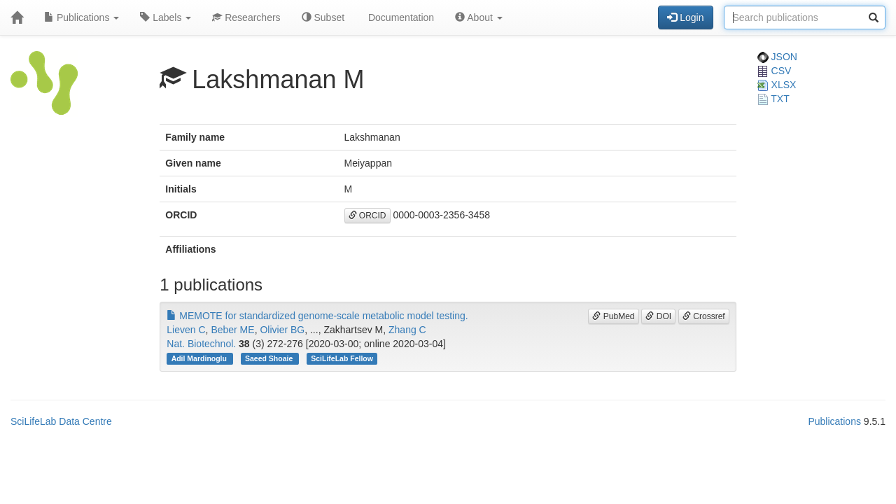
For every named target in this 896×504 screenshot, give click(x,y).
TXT (773, 98)
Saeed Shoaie (270, 358)
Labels (165, 17)
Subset (323, 17)
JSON (777, 56)
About (479, 17)
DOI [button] (658, 316)
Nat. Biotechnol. (201, 343)
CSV (774, 70)
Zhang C (407, 329)
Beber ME (232, 329)
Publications (81, 17)
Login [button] (685, 17)
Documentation (399, 17)
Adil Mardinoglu (200, 358)
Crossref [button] (703, 316)
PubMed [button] (613, 316)
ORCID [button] (367, 215)
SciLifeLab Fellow (342, 358)
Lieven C (186, 329)
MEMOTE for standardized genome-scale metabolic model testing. (317, 315)
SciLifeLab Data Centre (61, 421)
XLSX (777, 84)
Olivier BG (282, 329)
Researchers (246, 17)
